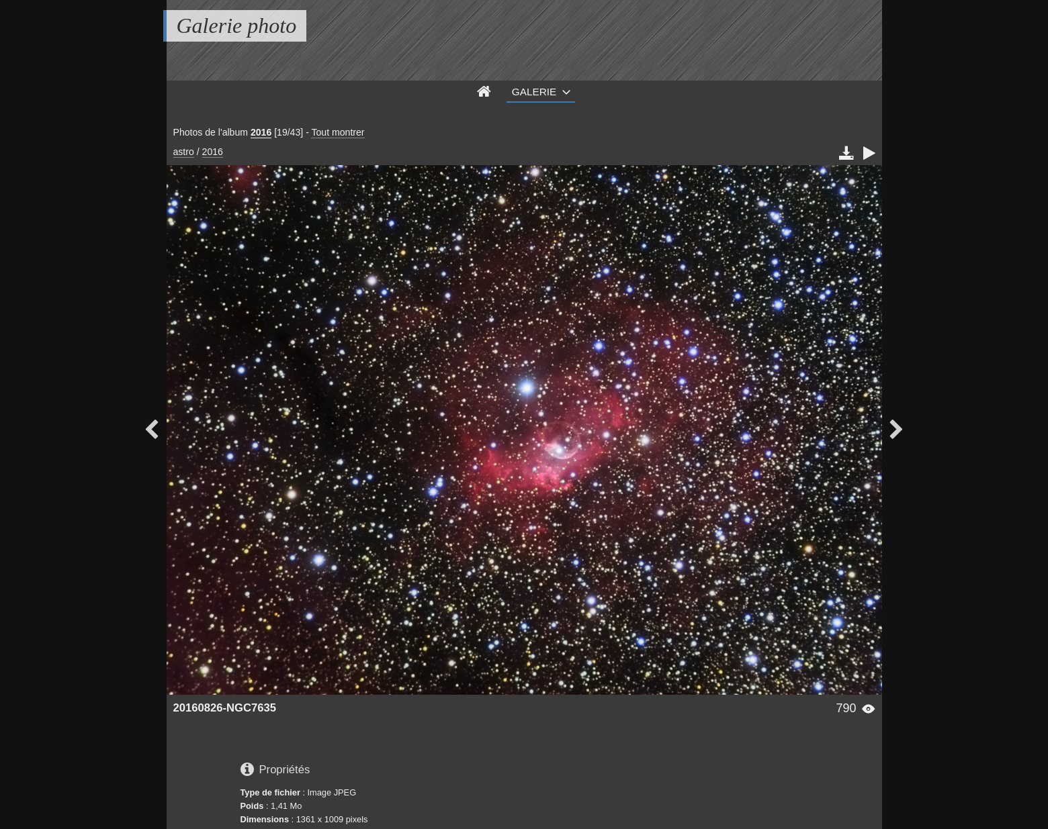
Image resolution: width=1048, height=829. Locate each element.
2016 (261, 132)
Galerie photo (237, 25)
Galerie (534, 91)
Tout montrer (337, 132)
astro (183, 151)
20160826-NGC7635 (224, 707)
